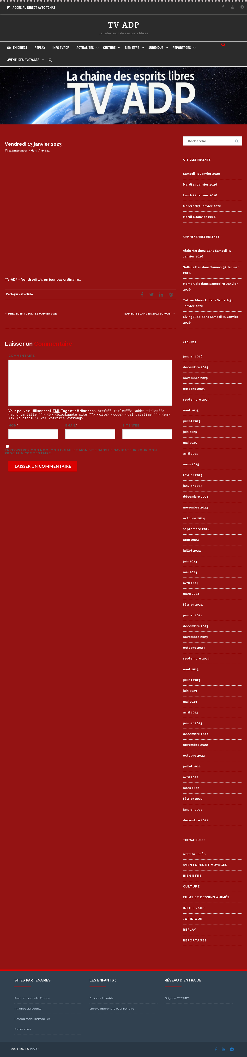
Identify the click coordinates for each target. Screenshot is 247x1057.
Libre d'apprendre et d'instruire (112, 1008)
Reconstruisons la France (32, 998)
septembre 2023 (196, 658)
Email (70, 424)
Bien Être (132, 48)
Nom (12, 424)
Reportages (182, 48)
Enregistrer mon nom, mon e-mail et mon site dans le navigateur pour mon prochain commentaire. (81, 451)
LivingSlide (192, 317)
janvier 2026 (192, 356)
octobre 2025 (194, 389)
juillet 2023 (191, 680)
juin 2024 (190, 561)
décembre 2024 (196, 496)
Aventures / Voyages (23, 60)
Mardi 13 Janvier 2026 (200, 184)
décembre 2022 (195, 734)
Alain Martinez (194, 250)
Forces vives (22, 1029)
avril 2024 (191, 583)
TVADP (34, 1049)
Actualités (85, 48)
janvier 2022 (192, 809)
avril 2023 (190, 712)
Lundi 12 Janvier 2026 (200, 195)
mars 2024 (191, 594)
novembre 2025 (195, 378)
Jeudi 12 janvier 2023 (34, 313)
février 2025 (192, 475)
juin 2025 (190, 432)
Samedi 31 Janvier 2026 (201, 173)
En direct (17, 48)
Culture (109, 48)
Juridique (156, 48)
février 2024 (193, 604)
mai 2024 (190, 572)
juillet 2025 (191, 421)
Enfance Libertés (101, 998)
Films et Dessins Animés (206, 897)
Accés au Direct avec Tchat (31, 8)
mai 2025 (190, 442)
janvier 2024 (193, 615)
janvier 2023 (192, 723)
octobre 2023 (194, 647)
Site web (131, 424)
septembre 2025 (196, 399)
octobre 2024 (194, 518)
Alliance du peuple (28, 1008)
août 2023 (191, 669)
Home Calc (191, 284)
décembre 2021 (195, 820)
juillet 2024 (192, 550)
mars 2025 (191, 464)
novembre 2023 (195, 637)
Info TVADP (61, 48)
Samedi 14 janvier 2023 (147, 313)
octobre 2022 (194, 755)
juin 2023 (190, 691)
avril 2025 (190, 453)
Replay (40, 48)
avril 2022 (190, 777)
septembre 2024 (196, 529)
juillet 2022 (192, 766)
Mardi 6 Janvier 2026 (199, 217)
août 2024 (191, 540)
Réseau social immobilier (32, 1019)
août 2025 (191, 410)
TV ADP (123, 24)
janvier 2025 (192, 486)
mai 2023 (190, 701)
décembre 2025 (195, 367)
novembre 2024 (195, 507)
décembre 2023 (195, 626)
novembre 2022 (195, 745)
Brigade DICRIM (177, 998)
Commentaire (21, 355)
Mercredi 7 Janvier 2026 (202, 206)
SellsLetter (192, 267)
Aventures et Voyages (205, 865)
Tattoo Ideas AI (195, 300)
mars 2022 (191, 788)
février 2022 (193, 798)
